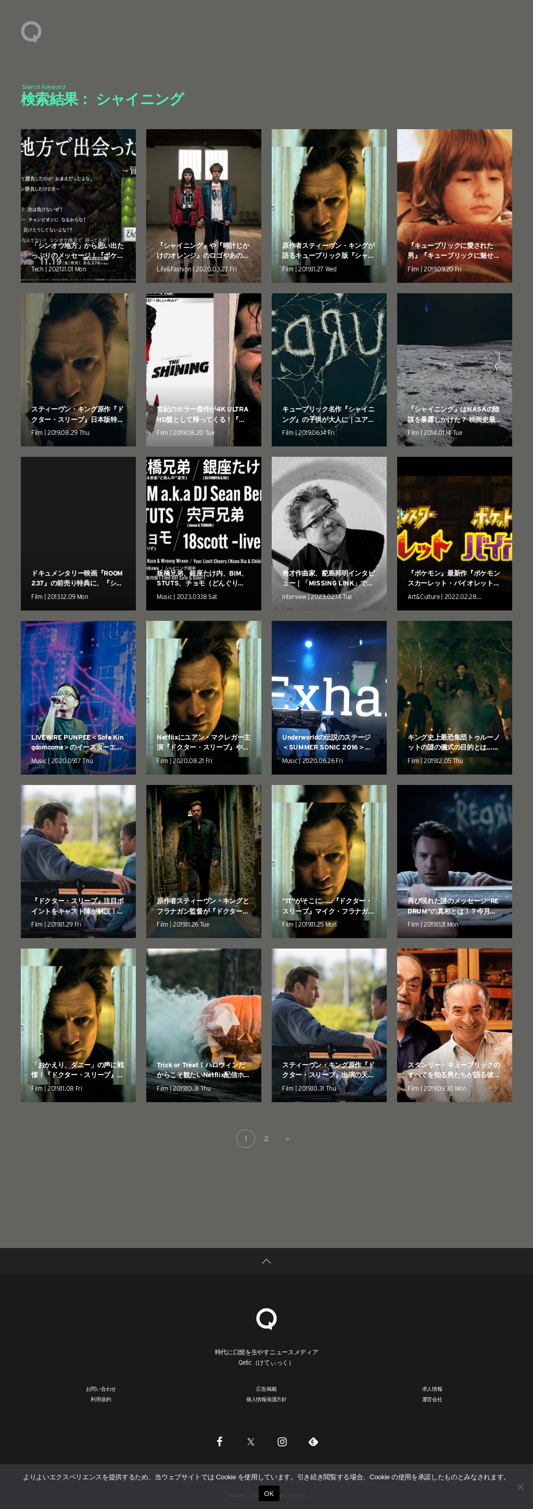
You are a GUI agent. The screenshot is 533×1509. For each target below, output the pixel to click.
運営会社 (432, 1399)
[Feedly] (313, 1441)
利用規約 (101, 1399)
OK (269, 1494)
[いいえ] (520, 1486)
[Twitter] (250, 1441)
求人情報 (432, 1389)
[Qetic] (266, 1318)
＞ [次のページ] (287, 1138)
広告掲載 (266, 1389)
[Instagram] (282, 1441)
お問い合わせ (101, 1389)
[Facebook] (219, 1441)
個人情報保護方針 (266, 1399)
